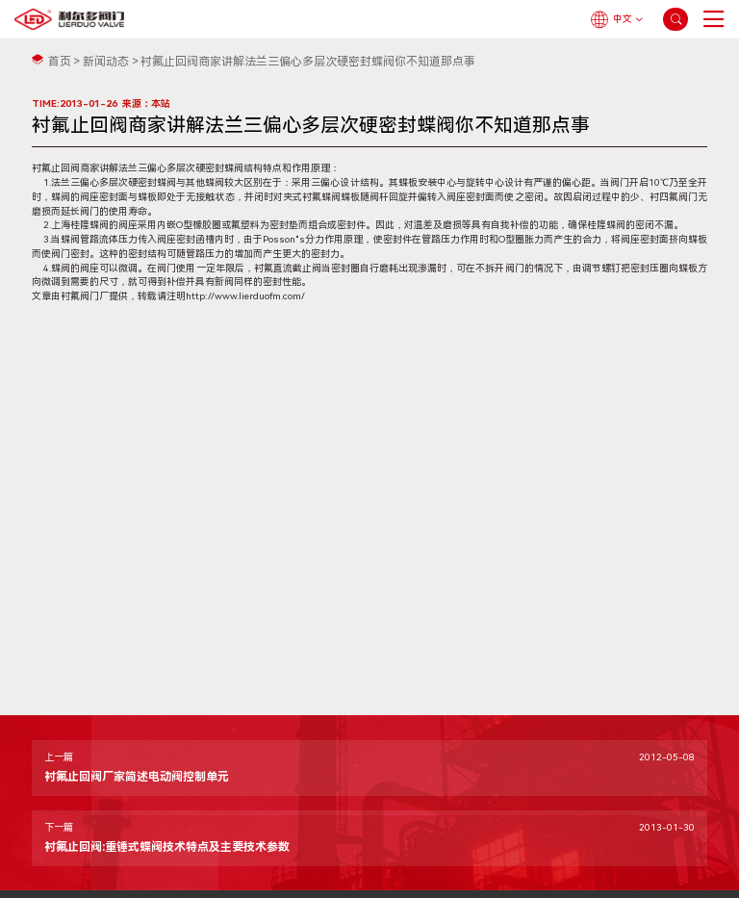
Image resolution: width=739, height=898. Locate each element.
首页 (59, 61)
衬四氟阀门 (674, 197)
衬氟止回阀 (56, 168)
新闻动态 (106, 61)
